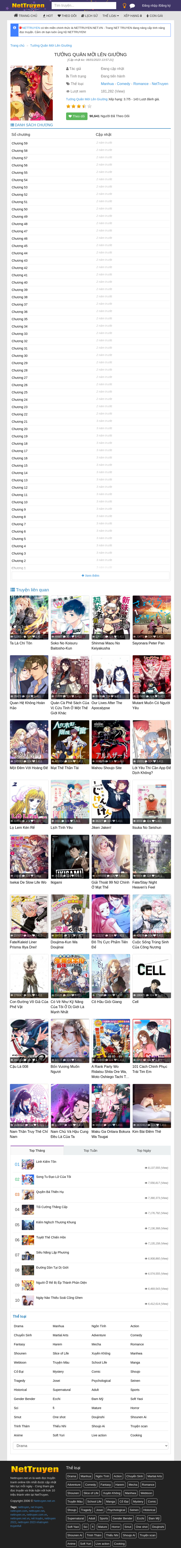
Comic (96, 1368)
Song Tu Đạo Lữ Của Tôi (53, 1173)
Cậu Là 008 (19, 1064)
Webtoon (20, 1359)
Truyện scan (139, 1423)
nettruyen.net (36, 1507)
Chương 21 (20, 421)
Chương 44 (20, 253)
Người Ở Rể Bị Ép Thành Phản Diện (61, 1279)
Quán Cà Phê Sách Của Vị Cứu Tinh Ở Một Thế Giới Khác (66, 708)
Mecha (96, 1341)
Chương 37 (20, 304)
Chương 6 (19, 531)
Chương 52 (20, 194)
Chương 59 (20, 143)
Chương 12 (20, 487)
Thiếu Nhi (59, 1423)
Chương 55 (20, 172)
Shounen (20, 1350)
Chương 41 (20, 275)
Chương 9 (19, 509)
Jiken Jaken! (102, 826)
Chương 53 (20, 187)
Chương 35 (20, 319)
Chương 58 (20, 150)
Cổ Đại (19, 1368)
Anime (18, 1432)
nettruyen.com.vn (36, 1511)
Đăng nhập (150, 5)
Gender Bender (24, 1395)
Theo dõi (67, 16)
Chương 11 (20, 495)
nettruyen (23, 1503)
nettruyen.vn (17, 1511)
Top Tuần (90, 1147)
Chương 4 (19, 546)
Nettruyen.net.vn (44, 1497)
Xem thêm (90, 575)
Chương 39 (20, 290)
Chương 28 (20, 370)
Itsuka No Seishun (147, 826)
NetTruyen (160, 84)
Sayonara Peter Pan (149, 643)
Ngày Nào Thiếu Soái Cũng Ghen (59, 1294)
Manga (135, 1359)
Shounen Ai (138, 1414)
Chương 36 (20, 312)
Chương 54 (20, 180)
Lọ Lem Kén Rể (22, 826)
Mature (97, 1404)
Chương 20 (20, 429)
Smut (17, 1414)
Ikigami (57, 881)
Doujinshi (98, 1414)
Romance (140, 84)
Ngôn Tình (99, 1323)
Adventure (99, 1332)
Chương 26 (20, 385)
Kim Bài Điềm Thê (147, 1128)
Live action (99, 1432)
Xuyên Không (101, 1350)
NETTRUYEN (30, 28)
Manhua (107, 84)
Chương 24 (20, 399)
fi (53, 1404)
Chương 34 (20, 326)
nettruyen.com (18, 1507)
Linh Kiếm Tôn (46, 1158)
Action (134, 1323)
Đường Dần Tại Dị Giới (52, 1264)
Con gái (154, 16)
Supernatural (62, 1386)
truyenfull (15, 1522)
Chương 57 (20, 158)
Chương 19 (20, 436)
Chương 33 (20, 334)
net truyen (37, 1503)
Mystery (58, 1368)
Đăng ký (165, 5)
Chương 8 (19, 517)
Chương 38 (20, 297)
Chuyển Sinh (23, 1332)
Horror (134, 1404)
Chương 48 (20, 224)
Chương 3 (19, 553)
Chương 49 (20, 216)
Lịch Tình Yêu (62, 826)
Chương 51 (20, 202)
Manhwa (136, 1350)
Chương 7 (19, 524)
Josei (56, 1377)
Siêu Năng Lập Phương (52, 1249)
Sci (16, 1404)
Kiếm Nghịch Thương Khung (56, 1218)
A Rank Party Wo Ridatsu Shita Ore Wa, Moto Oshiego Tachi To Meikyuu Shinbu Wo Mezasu (110, 1074)
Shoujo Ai (98, 1423)
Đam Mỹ (97, 1395)
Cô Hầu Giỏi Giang (107, 999)
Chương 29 (20, 363)
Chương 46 (20, 238)
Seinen (135, 1377)
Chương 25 (20, 392)
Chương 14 (20, 473)
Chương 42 (20, 268)
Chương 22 (20, 414)
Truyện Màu (61, 1359)
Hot (48, 16)
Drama (18, 1323)
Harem (57, 1341)
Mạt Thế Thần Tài (65, 767)
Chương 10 (20, 502)
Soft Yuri (59, 1432)
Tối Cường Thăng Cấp (51, 1203)
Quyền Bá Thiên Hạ (50, 1188)
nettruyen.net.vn (20, 1515)
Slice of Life (61, 1350)
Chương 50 (20, 209)
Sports (134, 1386)
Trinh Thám (22, 1423)
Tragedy (19, 1377)
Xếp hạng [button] (133, 16)
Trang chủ (25, 15)
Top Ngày (144, 1147)
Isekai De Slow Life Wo (28, 881)
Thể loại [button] (110, 16)
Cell (136, 999)
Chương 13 (20, 480)
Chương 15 (20, 465)
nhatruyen (42, 1518)
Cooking (136, 1432)
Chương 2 (19, 561)
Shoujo (135, 1368)
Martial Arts (60, 1332)
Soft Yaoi (136, 1395)
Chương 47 (20, 231)
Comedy (123, 84)
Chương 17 (20, 451)
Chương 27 (20, 377)
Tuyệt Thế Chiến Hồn (51, 1234)
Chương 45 (20, 246)
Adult (95, 1386)
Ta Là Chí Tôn (21, 643)
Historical (20, 1386)
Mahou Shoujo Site (107, 767)
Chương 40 (20, 282)
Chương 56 (20, 165)
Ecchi (56, 1395)
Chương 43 (20, 260)
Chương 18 (20, 443)
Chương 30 (20, 355)
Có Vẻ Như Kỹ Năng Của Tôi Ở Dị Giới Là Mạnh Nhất (68, 1005)
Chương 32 (20, 341)
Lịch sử (89, 16)
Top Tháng (37, 1147)
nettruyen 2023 (27, 1518)
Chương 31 (20, 348)
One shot (59, 1414)
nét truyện (37, 1515)
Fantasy (19, 1341)
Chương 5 (19, 539)
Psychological (101, 1377)
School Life (99, 1359)
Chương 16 (20, 458)
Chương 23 (20, 407)
